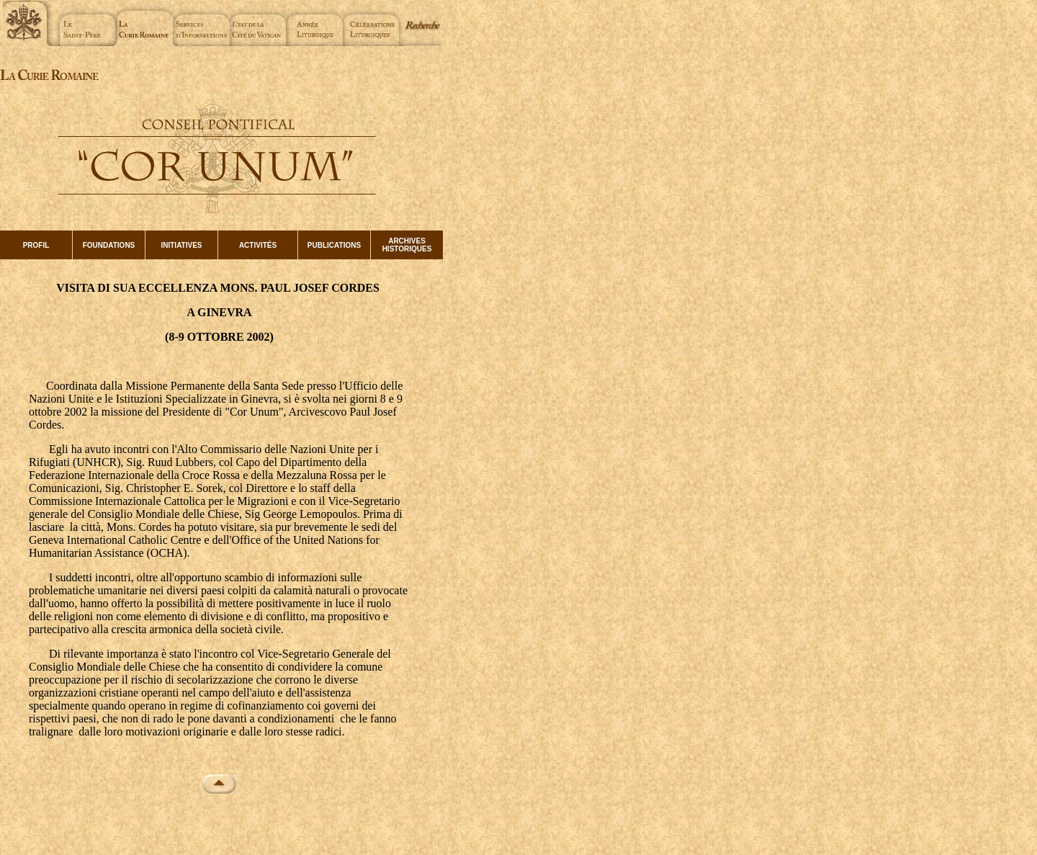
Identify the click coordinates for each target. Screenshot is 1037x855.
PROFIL (36, 245)
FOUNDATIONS (109, 245)
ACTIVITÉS (258, 245)
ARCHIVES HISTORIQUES (407, 245)
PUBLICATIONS (334, 245)
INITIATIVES (181, 245)
